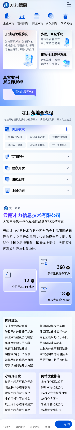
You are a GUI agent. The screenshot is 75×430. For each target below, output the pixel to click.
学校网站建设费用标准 (19, 331)
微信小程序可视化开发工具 (19, 382)
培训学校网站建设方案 (19, 365)
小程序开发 (13, 376)
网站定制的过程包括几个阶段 (54, 355)
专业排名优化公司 (52, 404)
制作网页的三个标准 (17, 354)
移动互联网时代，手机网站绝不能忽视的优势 (54, 338)
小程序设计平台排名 (17, 398)
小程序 (6, 427)
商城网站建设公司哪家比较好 (19, 338)
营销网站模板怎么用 (52, 326)
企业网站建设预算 (16, 326)
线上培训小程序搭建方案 (19, 405)
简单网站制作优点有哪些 (19, 360)
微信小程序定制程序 (17, 393)
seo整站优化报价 (51, 409)
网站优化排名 (50, 376)
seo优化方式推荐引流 (54, 393)
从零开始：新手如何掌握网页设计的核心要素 (54, 360)
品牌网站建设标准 (51, 342)
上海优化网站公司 (52, 381)
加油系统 (35, 427)
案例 (47, 427)
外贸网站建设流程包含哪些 (54, 332)
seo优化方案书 (50, 398)
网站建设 (11, 320)
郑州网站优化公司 (52, 387)
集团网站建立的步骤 (17, 342)
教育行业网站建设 (16, 348)
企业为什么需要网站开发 (54, 349)
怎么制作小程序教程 (17, 387)
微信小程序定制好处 (17, 409)
